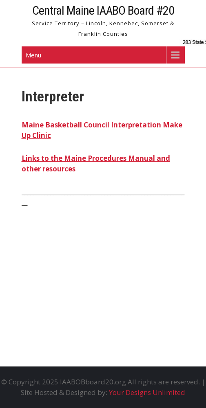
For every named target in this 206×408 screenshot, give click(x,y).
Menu (33, 55)
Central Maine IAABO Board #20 (103, 10)
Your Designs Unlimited (147, 392)
